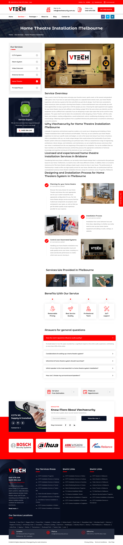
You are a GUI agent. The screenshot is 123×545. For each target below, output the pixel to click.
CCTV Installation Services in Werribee (48, 497)
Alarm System (25, 62)
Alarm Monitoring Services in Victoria (75, 485)
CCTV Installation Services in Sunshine (75, 482)
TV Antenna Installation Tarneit (74, 494)
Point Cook (76, 522)
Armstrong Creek (28, 525)
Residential (98, 2)
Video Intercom (25, 68)
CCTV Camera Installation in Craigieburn (76, 503)
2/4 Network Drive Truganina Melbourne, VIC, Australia (25, 535)
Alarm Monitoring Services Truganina (75, 488)
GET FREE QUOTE (106, 9)
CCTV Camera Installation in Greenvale (76, 500)
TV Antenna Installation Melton (74, 491)
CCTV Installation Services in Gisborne (48, 482)
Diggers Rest (30, 522)
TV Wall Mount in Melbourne (100, 491)
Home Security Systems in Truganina (48, 493)
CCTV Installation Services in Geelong (48, 479)
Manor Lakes (56, 522)
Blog (55, 16)
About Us (44, 16)
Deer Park (20, 522)
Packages (32, 16)
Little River (13, 527)
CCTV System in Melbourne (99, 476)
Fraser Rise (39, 522)
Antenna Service (25, 75)
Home (11, 16)
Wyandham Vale (87, 522)
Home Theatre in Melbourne (100, 488)
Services (21, 16)
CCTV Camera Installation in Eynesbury (103, 497)
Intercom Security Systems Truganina (102, 494)
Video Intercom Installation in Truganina (76, 497)
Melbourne (107, 525)
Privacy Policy (88, 542)
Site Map (111, 542)
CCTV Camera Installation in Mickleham (49, 508)
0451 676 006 (90, 11)
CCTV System (25, 55)
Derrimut (60, 525)
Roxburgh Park (46, 527)
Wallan (27, 527)
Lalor (64, 527)
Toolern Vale (57, 527)
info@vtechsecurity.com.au (64, 11)
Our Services (19, 35)
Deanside (12, 522)
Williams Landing (49, 525)
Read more (13, 508)
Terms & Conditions (101, 542)
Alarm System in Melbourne (100, 479)
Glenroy (108, 522)
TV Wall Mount (25, 88)
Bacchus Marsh (79, 525)
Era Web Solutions (41, 542)
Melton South (66, 522)
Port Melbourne (97, 525)
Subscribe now (94, 418)
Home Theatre (25, 81)
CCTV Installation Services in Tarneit (48, 485)
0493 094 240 (25, 130)
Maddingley (68, 525)
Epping (21, 527)
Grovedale (39, 525)
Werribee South (99, 522)
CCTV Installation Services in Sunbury (75, 479)
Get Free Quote (121, 199)
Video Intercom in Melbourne (100, 482)
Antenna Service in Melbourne (100, 485)
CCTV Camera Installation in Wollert (48, 505)
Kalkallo (47, 522)
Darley (88, 525)
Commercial (110, 2)
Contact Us (66, 16)
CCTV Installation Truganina (46, 476)
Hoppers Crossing (15, 525)
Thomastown (36, 527)
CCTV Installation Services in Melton (75, 476)
